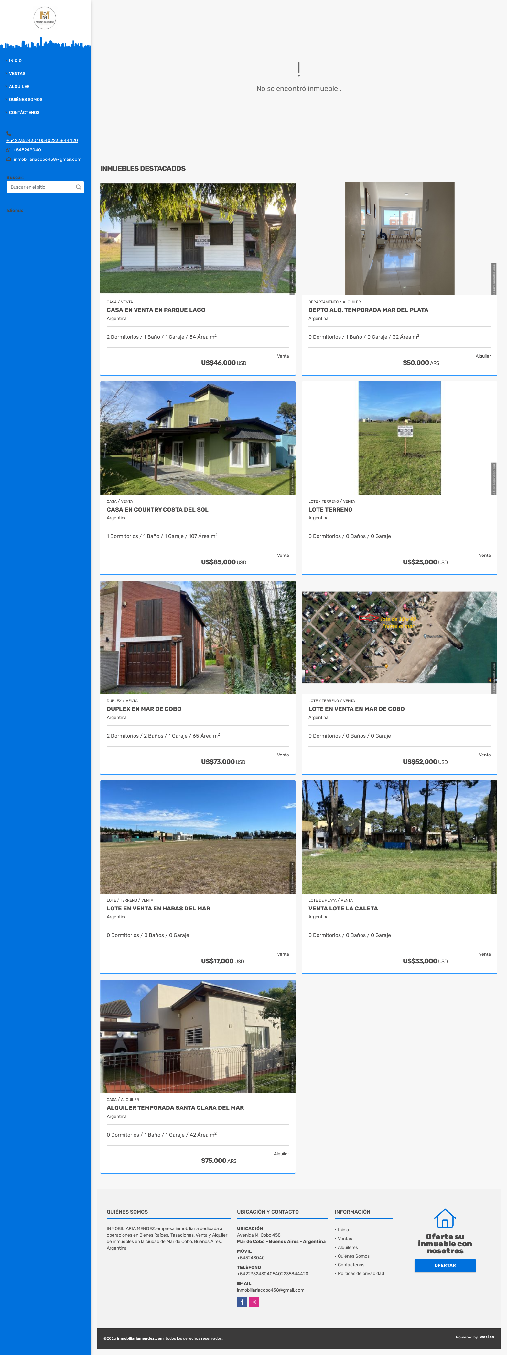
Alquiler (19, 86)
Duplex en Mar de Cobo (144, 709)
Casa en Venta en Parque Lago (156, 310)
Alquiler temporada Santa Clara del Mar (175, 1108)
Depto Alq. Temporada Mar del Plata (368, 310)
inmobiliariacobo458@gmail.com (47, 159)
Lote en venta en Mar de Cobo (356, 709)
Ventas (17, 73)
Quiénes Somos (25, 99)
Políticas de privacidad (361, 1273)
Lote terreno (330, 509)
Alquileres (348, 1247)
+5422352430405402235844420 (42, 140)
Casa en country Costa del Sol (158, 509)
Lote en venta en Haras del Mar (158, 908)
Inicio (15, 60)
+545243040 (27, 150)
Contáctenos (24, 112)
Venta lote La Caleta (343, 908)
